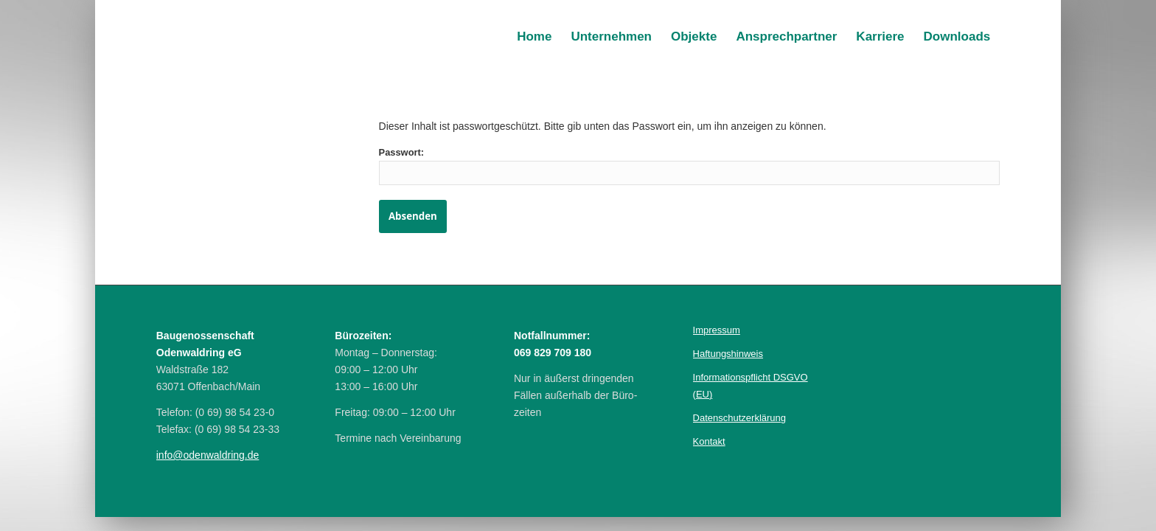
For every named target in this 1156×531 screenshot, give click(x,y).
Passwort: (689, 166)
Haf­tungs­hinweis (728, 353)
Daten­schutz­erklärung (739, 417)
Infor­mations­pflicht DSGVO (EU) (750, 386)
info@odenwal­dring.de (208, 455)
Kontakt (709, 441)
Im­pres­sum (716, 330)
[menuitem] (534, 37)
